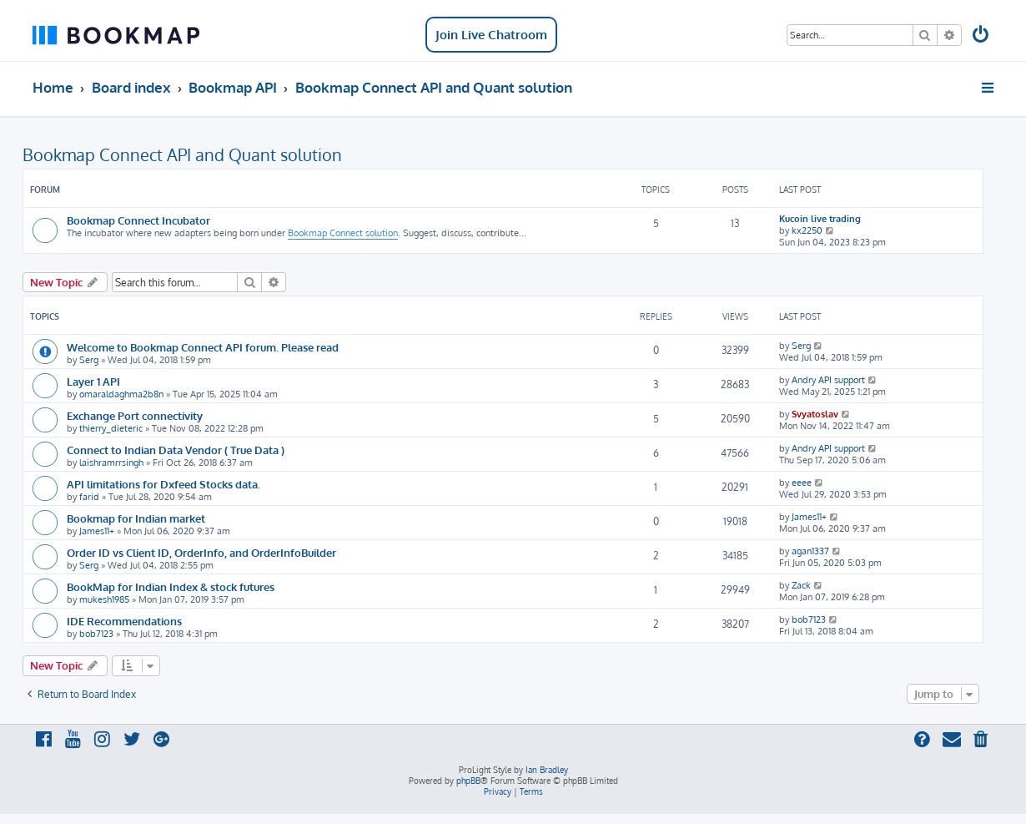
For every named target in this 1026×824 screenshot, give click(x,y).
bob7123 (96, 633)
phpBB (468, 781)
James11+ (96, 531)
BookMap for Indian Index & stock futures (170, 586)
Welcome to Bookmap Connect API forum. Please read (203, 347)
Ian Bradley (547, 770)
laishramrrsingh (111, 462)
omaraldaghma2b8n (121, 394)
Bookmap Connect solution (343, 233)
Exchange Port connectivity (135, 415)
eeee (802, 482)
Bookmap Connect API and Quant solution (182, 154)
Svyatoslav (815, 414)
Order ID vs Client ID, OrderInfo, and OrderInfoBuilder (201, 552)
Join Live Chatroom (491, 35)
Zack (801, 585)
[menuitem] (981, 36)
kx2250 (807, 230)
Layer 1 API (93, 381)
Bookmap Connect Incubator (138, 220)
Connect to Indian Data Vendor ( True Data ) (175, 449)
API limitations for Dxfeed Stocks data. (163, 484)
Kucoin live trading (820, 219)
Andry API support (828, 380)
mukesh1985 (104, 599)
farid (89, 497)
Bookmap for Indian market (136, 518)
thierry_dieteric (111, 428)
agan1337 (810, 551)
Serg (88, 360)
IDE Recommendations (124, 621)
